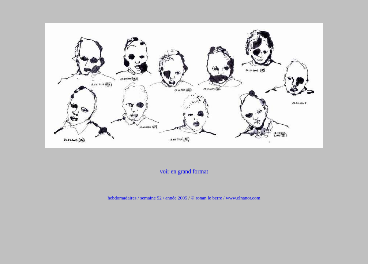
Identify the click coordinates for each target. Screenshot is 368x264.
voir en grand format (184, 171)
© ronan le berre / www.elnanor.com (225, 198)
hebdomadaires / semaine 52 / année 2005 (147, 198)
